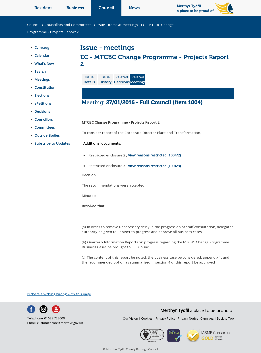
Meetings (42, 79)
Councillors (43, 119)
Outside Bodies (47, 135)
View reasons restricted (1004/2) (154, 155)
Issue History (105, 79)
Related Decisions (121, 79)
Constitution (44, 87)
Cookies (146, 318)
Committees (44, 127)
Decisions (42, 111)
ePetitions (42, 103)
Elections (41, 95)
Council (106, 8)
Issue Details (89, 79)
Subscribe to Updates (52, 143)
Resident (43, 8)
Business (75, 8)
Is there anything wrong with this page (59, 294)
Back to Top (225, 318)
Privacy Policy (165, 318)
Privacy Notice (188, 318)
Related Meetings (137, 79)
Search (40, 71)
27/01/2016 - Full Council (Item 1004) (154, 103)
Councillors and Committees (68, 24)
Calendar (41, 55)
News (134, 8)
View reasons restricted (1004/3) (154, 166)
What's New (44, 63)
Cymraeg (41, 47)
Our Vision (130, 318)
